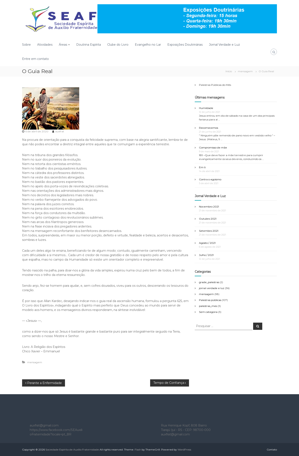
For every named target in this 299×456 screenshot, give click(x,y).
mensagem (245, 71)
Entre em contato (35, 59)
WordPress (184, 449)
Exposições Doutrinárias (185, 45)
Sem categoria (208, 311)
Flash (138, 449)
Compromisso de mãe (213, 147)
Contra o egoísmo (210, 179)
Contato (272, 449)
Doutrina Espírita (88, 45)
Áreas (63, 45)
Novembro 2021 (209, 206)
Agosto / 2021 (207, 242)
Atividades (44, 45)
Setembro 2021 (208, 230)
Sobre (26, 45)
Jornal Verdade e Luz (224, 45)
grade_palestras (209, 282)
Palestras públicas (210, 300)
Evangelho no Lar (148, 45)
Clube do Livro (117, 45)
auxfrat (59, 131)
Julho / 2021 (206, 255)
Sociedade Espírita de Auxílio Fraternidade (72, 449)
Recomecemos (208, 127)
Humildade (206, 108)
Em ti (202, 167)
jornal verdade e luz (211, 288)
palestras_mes (208, 306)
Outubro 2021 (207, 218)
